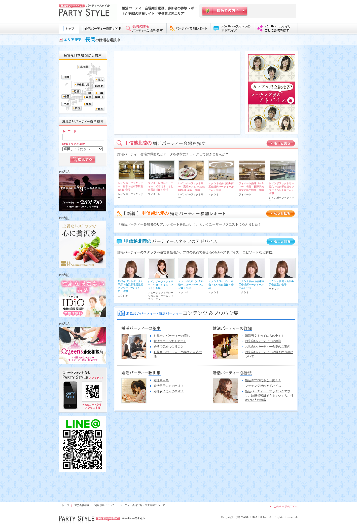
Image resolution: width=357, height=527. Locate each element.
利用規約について (104, 505)
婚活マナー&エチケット (170, 341)
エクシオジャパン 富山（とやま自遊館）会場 (221, 284)
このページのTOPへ (285, 506)
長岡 (90, 39)
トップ (65, 505)
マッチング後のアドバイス (263, 386)
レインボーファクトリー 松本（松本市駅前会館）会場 (130, 186)
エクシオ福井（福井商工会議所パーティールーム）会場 (221, 186)
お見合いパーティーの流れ (172, 335)
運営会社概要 (81, 505)
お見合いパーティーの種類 (263, 341)
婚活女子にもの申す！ (169, 391)
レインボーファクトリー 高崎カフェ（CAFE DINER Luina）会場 (191, 186)
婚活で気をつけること (169, 346)
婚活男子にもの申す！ (169, 386)
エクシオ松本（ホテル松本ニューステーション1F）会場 (190, 284)
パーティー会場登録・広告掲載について (142, 505)
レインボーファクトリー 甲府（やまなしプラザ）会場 (160, 284)
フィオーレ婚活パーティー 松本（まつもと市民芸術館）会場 (160, 186)
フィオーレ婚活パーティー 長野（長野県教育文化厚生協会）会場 (251, 186)
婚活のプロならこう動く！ (263, 380)
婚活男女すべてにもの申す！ (264, 335)
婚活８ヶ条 (161, 380)
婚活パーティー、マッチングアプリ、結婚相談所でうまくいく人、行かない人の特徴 (269, 396)
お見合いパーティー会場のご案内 (267, 346)
